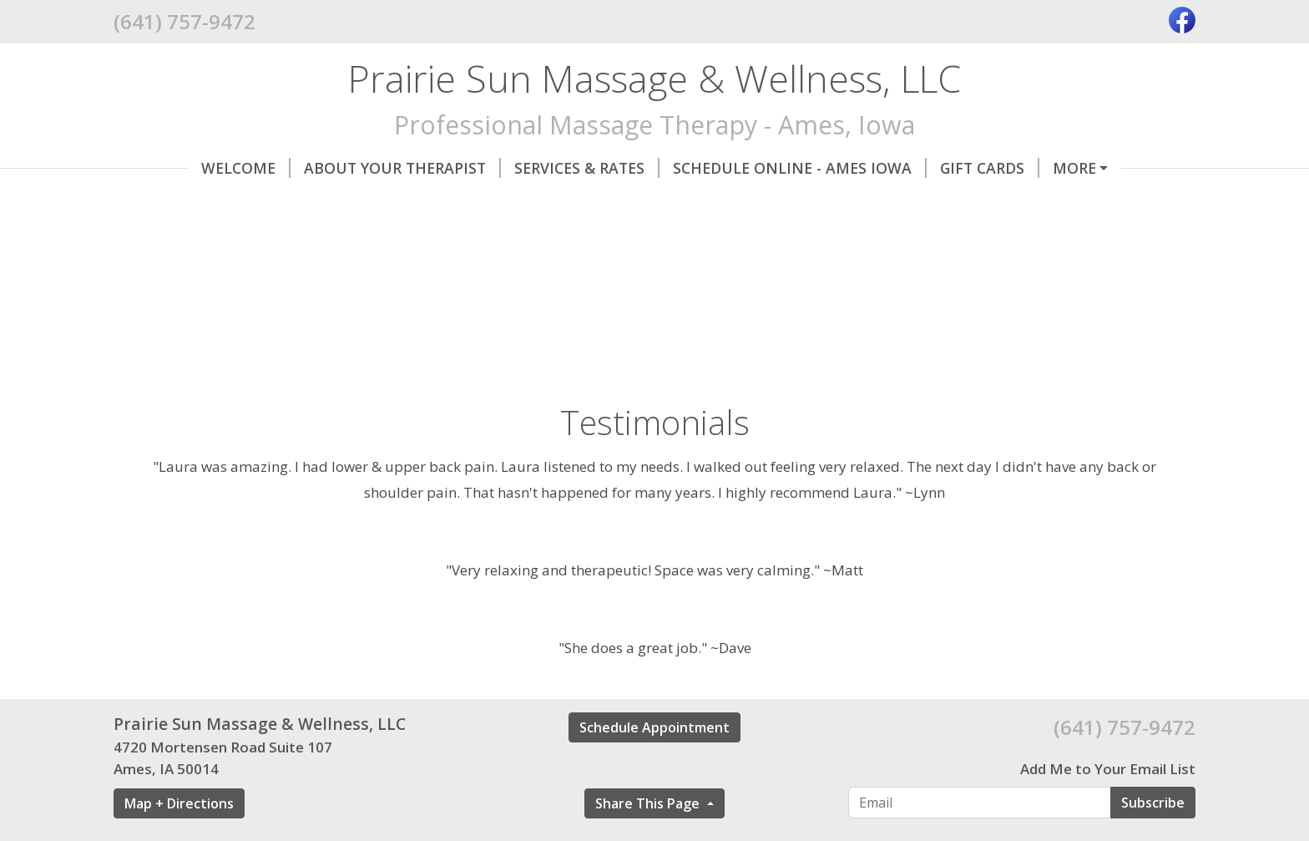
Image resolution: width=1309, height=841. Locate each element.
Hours (299, 203)
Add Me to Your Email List (1107, 804)
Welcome (171, 168)
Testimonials (189, 203)
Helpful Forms (407, 203)
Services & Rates (512, 168)
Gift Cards (915, 168)
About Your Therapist (328, 168)
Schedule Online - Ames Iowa (725, 168)
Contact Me (1034, 168)
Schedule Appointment (654, 762)
